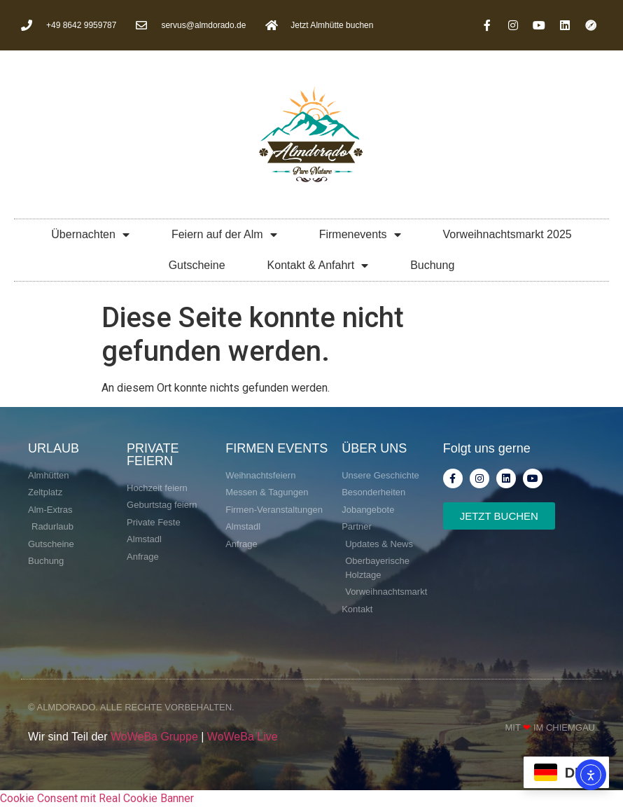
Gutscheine (197, 265)
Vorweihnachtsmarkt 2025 (507, 234)
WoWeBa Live (242, 737)
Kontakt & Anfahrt (318, 265)
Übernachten (90, 234)
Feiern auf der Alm (224, 234)
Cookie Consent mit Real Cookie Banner (97, 798)
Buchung (432, 265)
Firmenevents (360, 234)
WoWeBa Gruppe (154, 737)
